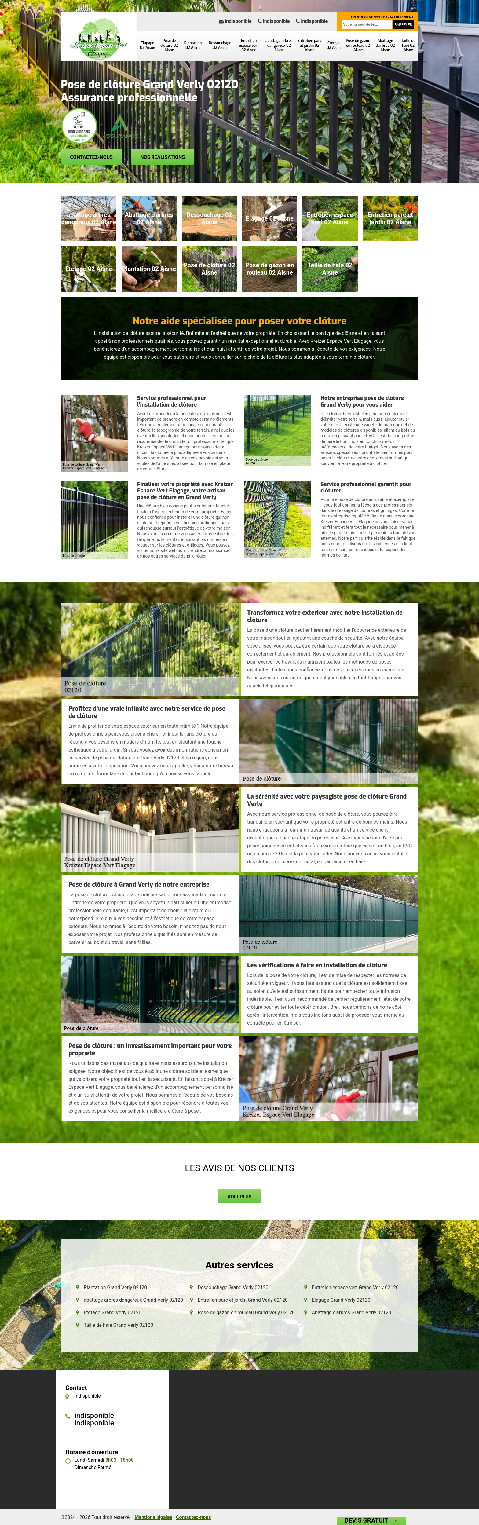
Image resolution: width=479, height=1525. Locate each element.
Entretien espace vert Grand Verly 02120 (355, 1287)
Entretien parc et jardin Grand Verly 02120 (243, 1300)
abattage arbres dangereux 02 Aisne (279, 45)
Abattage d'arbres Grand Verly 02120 (351, 1312)
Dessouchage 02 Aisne (220, 45)
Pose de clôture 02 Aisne (169, 45)
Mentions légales (153, 1517)
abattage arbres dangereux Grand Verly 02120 (133, 1300)
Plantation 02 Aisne (193, 45)
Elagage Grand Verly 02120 (341, 1300)
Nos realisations (162, 157)
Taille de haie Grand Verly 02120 (118, 1325)
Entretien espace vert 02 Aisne (249, 45)
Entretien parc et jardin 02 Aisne (310, 45)
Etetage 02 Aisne (334, 45)
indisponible (235, 21)
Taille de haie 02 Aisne (408, 45)
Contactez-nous (91, 157)
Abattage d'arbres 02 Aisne (385, 45)
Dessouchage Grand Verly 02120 (233, 1287)
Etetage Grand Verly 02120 (112, 1312)
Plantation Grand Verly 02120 (115, 1287)
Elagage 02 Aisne (147, 45)
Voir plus (239, 1197)
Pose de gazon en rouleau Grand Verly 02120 (246, 1312)
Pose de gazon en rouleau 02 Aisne (358, 45)
